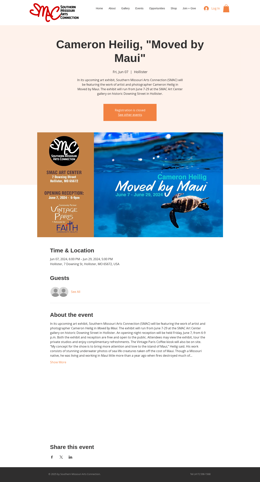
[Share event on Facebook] (52, 457)
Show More (58, 362)
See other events (130, 115)
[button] (226, 8)
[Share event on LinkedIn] (70, 457)
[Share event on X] (61, 457)
